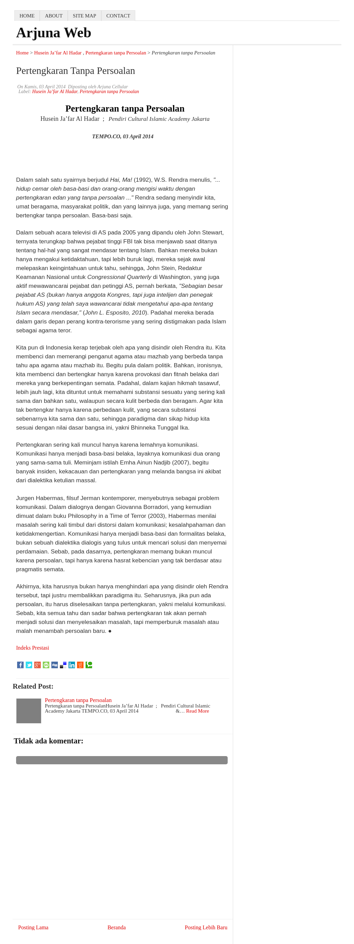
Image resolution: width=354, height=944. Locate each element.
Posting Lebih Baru (206, 927)
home (27, 15)
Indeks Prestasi (32, 648)
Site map (84, 15)
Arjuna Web (53, 32)
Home (22, 52)
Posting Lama (33, 927)
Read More (197, 711)
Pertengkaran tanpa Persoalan (116, 52)
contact (118, 15)
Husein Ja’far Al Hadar (58, 52)
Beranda (117, 927)
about (54, 15)
